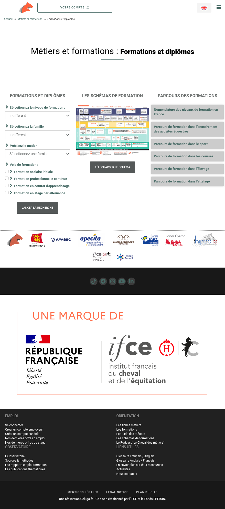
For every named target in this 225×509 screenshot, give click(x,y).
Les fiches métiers (128, 425)
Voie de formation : (24, 165)
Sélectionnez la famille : (28, 126)
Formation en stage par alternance (39, 193)
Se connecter (14, 425)
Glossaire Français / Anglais (135, 456)
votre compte (75, 7)
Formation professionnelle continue (40, 179)
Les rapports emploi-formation (26, 465)
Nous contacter (126, 474)
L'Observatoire (15, 456)
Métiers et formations (30, 19)
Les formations (126, 429)
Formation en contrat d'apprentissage (42, 186)
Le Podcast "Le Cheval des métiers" (140, 442)
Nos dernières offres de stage (25, 442)
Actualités (123, 469)
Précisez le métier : (24, 146)
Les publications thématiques (25, 469)
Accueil (8, 19)
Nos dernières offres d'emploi (25, 438)
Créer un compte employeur (24, 429)
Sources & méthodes (19, 460)
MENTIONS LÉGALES (83, 492)
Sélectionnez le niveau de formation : (37, 107)
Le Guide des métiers (130, 434)
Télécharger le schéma (112, 167)
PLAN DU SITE (146, 492)
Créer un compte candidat (22, 434)
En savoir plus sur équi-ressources (139, 465)
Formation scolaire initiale (33, 172)
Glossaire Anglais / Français (135, 460)
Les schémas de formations (135, 438)
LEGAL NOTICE (117, 492)
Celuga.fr (86, 499)
